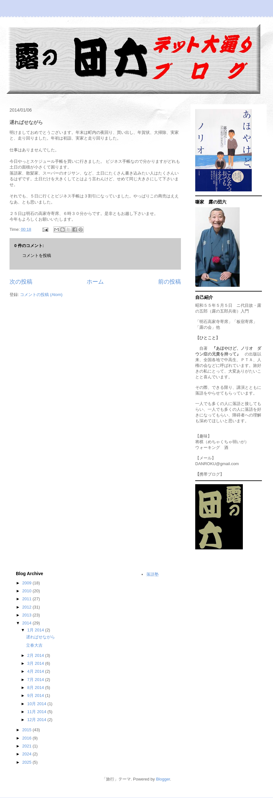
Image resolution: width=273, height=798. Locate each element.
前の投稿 (169, 282)
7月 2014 (36, 679)
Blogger (163, 779)
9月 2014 (36, 695)
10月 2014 (37, 703)
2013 (27, 615)
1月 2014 (36, 630)
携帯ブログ (209, 474)
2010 (27, 590)
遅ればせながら (40, 637)
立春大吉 (34, 645)
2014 (27, 623)
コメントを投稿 (36, 255)
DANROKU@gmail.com (217, 463)
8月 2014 (36, 687)
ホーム (95, 282)
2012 (27, 607)
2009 (27, 583)
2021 (27, 746)
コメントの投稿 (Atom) (41, 294)
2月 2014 (36, 655)
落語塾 (152, 574)
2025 (27, 762)
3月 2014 (36, 663)
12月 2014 (37, 719)
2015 (27, 729)
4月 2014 (36, 671)
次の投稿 (21, 282)
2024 (27, 754)
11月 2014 (37, 711)
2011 (27, 598)
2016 (27, 738)
